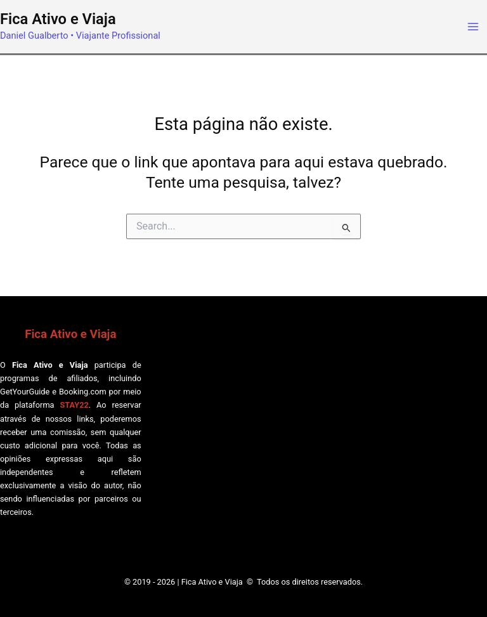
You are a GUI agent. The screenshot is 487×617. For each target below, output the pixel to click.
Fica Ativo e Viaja (58, 19)
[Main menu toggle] (472, 27)
